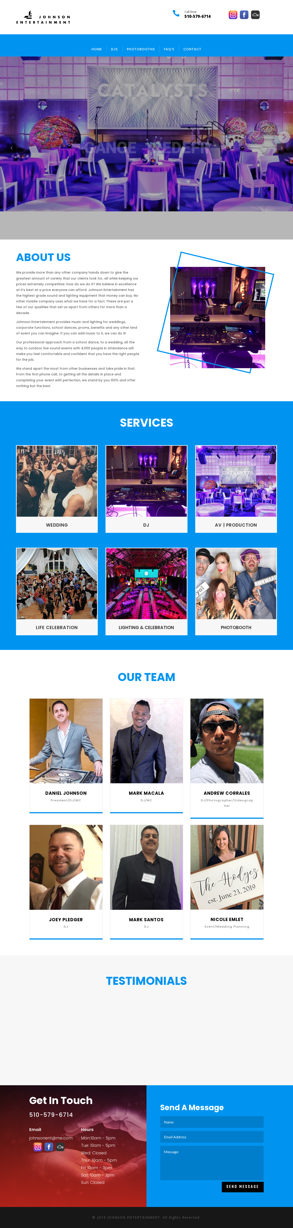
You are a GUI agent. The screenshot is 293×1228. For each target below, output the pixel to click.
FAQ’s (169, 49)
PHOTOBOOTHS (141, 49)
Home (97, 49)
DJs (114, 49)
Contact (192, 49)
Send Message (242, 1187)
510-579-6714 (197, 16)
